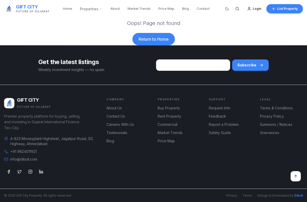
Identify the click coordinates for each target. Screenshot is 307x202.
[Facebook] (8, 171)
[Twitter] (19, 171)
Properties (91, 9)
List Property (285, 9)
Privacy (231, 195)
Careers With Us (120, 124)
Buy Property (169, 108)
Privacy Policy (272, 116)
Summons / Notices (276, 124)
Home (67, 8)
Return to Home (154, 39)
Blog (185, 8)
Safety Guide (220, 132)
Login (254, 9)
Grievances (269, 132)
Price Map (166, 8)
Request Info (219, 108)
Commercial (167, 124)
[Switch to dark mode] (227, 8)
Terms (247, 195)
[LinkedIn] (41, 171)
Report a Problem (224, 124)
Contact (203, 8)
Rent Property (169, 116)
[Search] (237, 8)
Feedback (217, 116)
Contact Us (115, 116)
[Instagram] (30, 171)
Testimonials (116, 132)
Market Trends (139, 8)
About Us (114, 108)
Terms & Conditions (276, 108)
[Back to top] (296, 176)
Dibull (298, 195)
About (115, 8)
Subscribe (250, 65)
